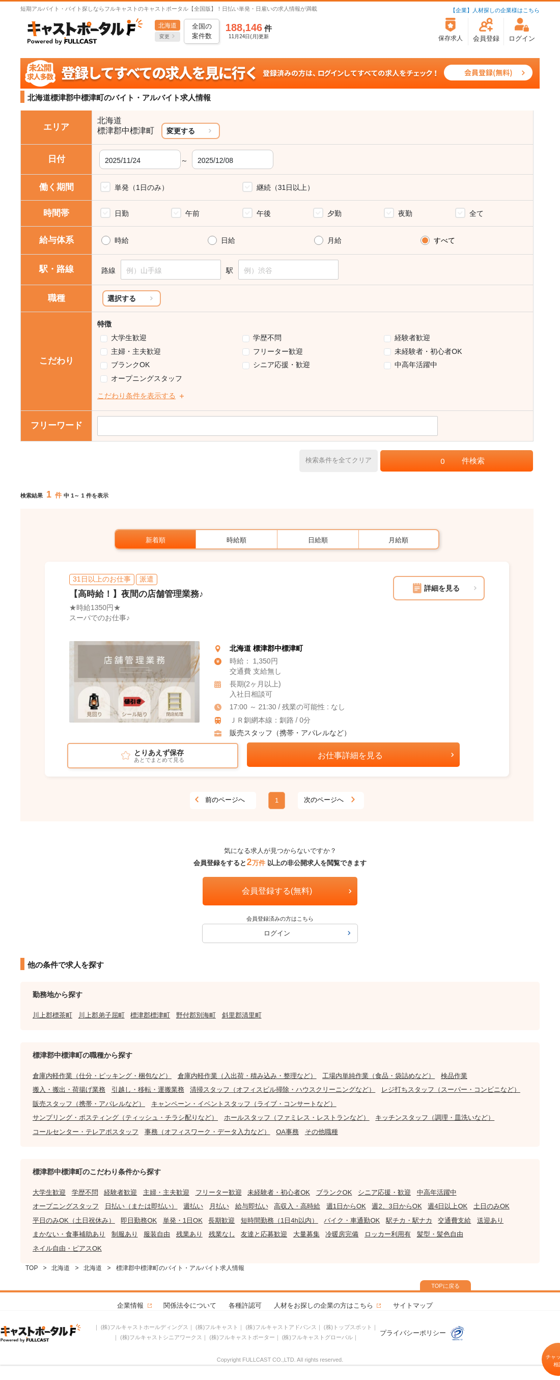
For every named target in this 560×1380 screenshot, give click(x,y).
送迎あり (490, 1220)
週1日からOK (346, 1206)
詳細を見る (442, 588)
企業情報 (130, 1305)
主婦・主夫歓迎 (136, 351)
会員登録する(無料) (277, 891)
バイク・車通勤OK (352, 1220)
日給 (228, 240)
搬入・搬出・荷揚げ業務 (69, 1089)
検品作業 (454, 1076)
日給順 (318, 540)
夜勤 (405, 213)
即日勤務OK (139, 1220)
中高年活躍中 (416, 365)
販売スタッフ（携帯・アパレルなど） (290, 733)
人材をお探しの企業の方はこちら (323, 1305)
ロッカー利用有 (388, 1234)
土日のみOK (491, 1206)
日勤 (122, 213)
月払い (219, 1206)
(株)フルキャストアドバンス (280, 1327)
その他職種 (321, 1132)
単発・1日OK (183, 1220)
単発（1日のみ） (142, 187)
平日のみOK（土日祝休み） (74, 1220)
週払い (193, 1206)
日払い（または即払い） (141, 1206)
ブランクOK (130, 365)
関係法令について (189, 1305)
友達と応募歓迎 (264, 1234)
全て (476, 213)
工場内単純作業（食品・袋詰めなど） (378, 1076)
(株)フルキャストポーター (241, 1337)
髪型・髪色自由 (440, 1234)
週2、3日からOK (397, 1206)
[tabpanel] (134, 682)
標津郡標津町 (150, 1015)
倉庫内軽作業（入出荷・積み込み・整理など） (247, 1076)
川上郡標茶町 (52, 1015)
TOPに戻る (445, 1286)
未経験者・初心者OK (428, 351)
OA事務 (287, 1132)
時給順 (236, 540)
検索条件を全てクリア (338, 460)
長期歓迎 (221, 1220)
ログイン (277, 933)
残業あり (189, 1234)
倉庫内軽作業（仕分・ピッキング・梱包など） (102, 1076)
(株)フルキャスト (216, 1327)
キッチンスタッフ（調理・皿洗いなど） (434, 1117)
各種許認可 (245, 1305)
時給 (122, 240)
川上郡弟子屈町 (101, 1015)
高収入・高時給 (297, 1206)
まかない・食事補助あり (69, 1234)
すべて (444, 240)
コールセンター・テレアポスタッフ (85, 1132)
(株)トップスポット (348, 1327)
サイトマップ (413, 1305)
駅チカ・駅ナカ (409, 1220)
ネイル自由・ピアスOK (67, 1248)
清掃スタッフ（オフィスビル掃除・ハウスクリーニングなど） (282, 1089)
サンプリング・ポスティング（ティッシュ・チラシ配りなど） (125, 1117)
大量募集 (306, 1234)
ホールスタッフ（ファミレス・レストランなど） (297, 1117)
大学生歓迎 (129, 338)
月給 (334, 240)
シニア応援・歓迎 (281, 365)
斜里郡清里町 (242, 1015)
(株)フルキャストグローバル (317, 1337)
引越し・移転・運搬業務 (147, 1089)
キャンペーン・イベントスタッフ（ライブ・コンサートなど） (244, 1104)
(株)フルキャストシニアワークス (161, 1337)
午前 (192, 213)
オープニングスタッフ (146, 378)
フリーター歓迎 (278, 351)
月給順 (398, 540)
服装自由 (157, 1234)
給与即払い (251, 1206)
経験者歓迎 (412, 338)
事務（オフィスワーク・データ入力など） (207, 1132)
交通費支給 (454, 1220)
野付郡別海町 (196, 1015)
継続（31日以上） (286, 187)
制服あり (124, 1234)
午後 (264, 213)
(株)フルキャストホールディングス (144, 1327)
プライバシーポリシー (422, 1333)
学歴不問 (267, 338)
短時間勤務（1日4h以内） (279, 1220)
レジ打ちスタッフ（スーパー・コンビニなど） (450, 1089)
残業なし (222, 1234)
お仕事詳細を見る (350, 755)
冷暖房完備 (341, 1234)
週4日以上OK (447, 1206)
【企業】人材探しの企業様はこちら (495, 10)
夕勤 (334, 213)
